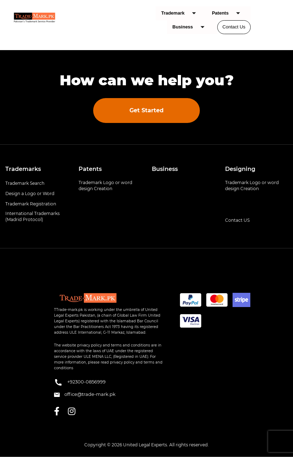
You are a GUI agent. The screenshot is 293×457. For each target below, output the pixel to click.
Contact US (237, 220)
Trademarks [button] (23, 169)
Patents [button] (90, 169)
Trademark (181, 13)
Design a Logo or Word (29, 193)
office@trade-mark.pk (85, 394)
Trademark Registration (30, 203)
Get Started (146, 110)
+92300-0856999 (80, 382)
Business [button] (165, 169)
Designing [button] (240, 169)
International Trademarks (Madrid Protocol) (32, 216)
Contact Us (234, 26)
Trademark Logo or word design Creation (105, 185)
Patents (228, 13)
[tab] (36, 169)
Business (191, 27)
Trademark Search (24, 183)
